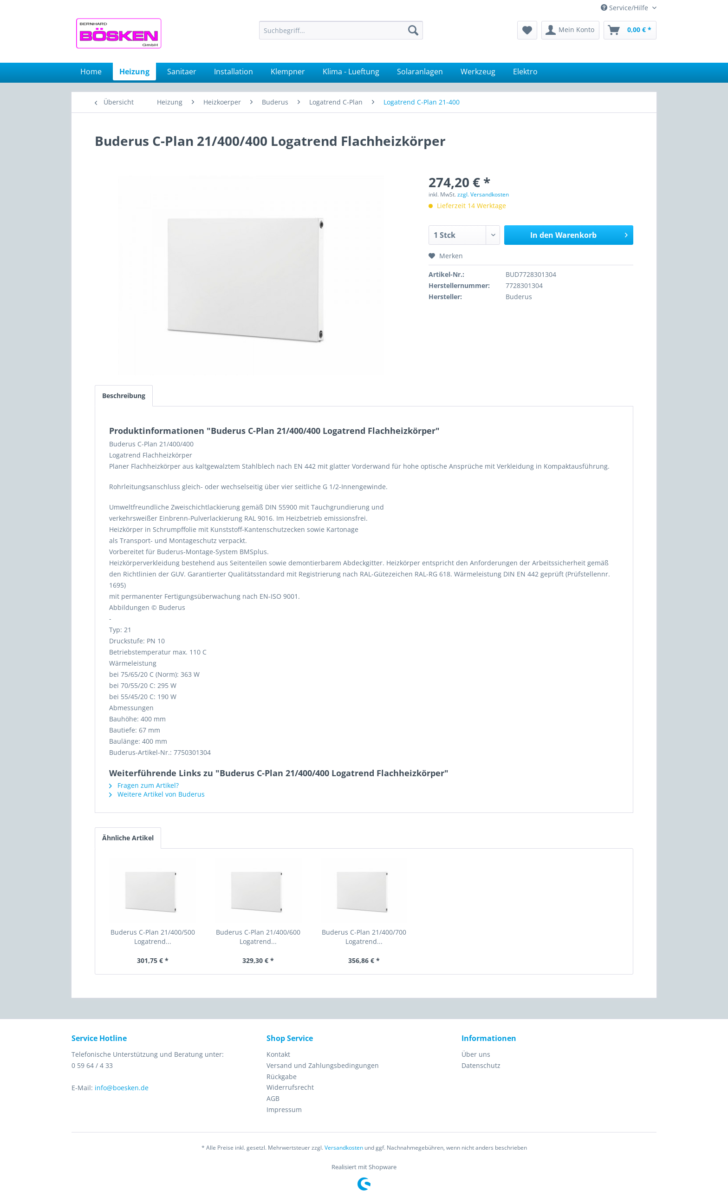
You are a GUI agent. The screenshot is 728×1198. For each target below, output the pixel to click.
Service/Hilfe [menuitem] (625, 7)
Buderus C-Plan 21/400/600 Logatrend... (258, 937)
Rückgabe (281, 1076)
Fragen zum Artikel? (144, 785)
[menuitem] (341, 30)
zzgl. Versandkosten (483, 194)
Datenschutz (481, 1065)
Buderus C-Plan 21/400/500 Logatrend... (152, 937)
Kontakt (278, 1054)
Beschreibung (123, 395)
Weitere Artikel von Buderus (157, 794)
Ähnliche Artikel (128, 837)
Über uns (476, 1054)
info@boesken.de (122, 1087)
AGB (273, 1098)
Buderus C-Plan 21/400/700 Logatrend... (364, 937)
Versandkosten (344, 1148)
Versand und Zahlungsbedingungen (322, 1065)
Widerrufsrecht (290, 1087)
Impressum (284, 1109)
